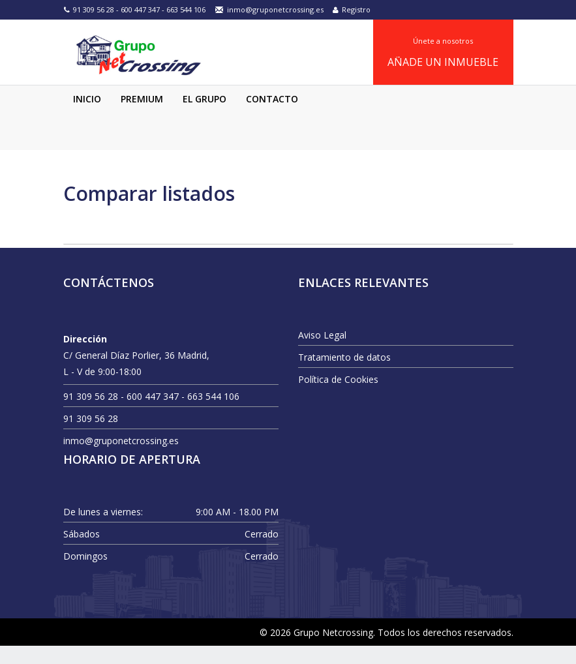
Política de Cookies (338, 397)
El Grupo (204, 117)
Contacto (272, 117)
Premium (142, 117)
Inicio (87, 117)
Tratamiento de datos (344, 375)
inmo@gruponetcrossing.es (269, 9)
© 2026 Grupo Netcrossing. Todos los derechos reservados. (386, 650)
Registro (352, 9)
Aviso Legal (322, 353)
